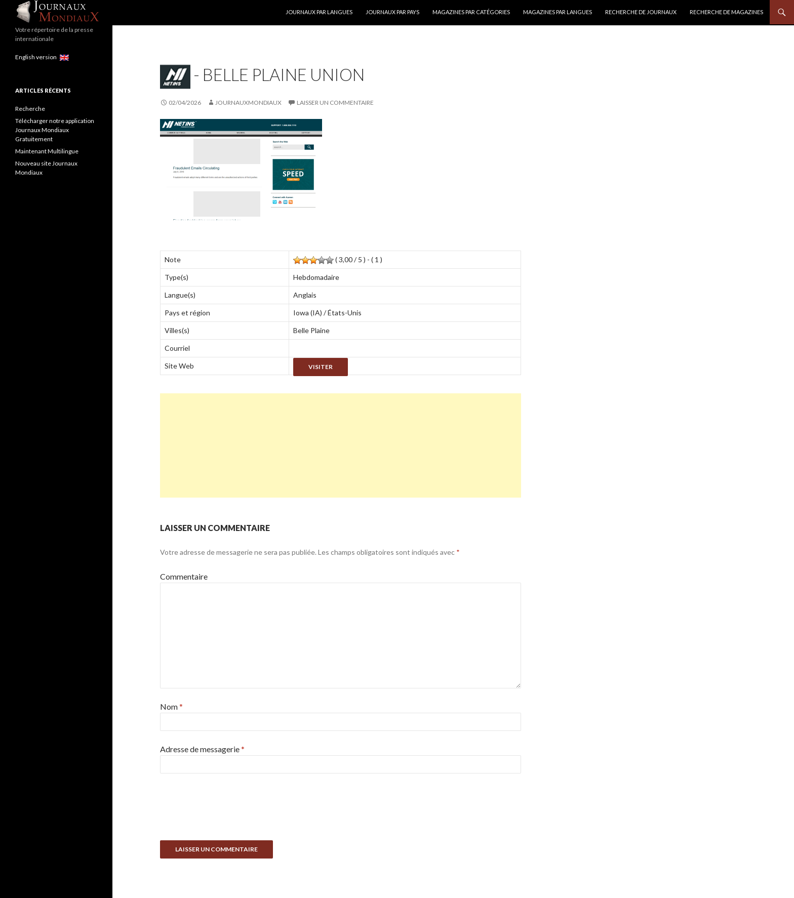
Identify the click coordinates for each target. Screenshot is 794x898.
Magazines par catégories (471, 12)
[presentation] (237, 810)
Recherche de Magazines (726, 12)
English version (42, 57)
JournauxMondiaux (248, 102)
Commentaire (184, 576)
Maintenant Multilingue (46, 151)
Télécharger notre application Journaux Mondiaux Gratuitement (54, 130)
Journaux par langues (319, 12)
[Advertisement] (340, 445)
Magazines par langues (557, 12)
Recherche (30, 108)
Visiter (320, 367)
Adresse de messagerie (202, 749)
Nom (171, 706)
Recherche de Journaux (641, 12)
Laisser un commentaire (335, 102)
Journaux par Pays (392, 12)
